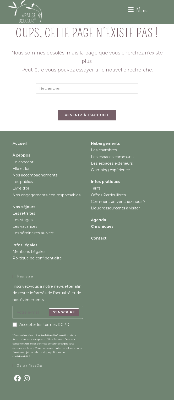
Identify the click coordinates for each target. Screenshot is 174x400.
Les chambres (104, 150)
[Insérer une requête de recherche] (87, 88)
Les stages (22, 220)
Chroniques (102, 226)
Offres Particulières (108, 195)
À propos (21, 155)
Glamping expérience (110, 170)
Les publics (23, 181)
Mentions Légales (29, 251)
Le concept (23, 162)
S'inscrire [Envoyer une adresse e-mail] (64, 312)
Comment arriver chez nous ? (118, 201)
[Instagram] (27, 378)
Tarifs (95, 188)
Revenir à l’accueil (87, 115)
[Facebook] (17, 378)
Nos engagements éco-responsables (46, 195)
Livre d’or (21, 188)
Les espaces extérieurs (112, 163)
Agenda (98, 220)
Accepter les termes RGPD (41, 324)
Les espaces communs (112, 156)
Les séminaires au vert (33, 233)
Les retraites (24, 213)
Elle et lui (21, 168)
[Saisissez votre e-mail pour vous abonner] (48, 312)
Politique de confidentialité (37, 258)
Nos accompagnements (35, 175)
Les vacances (25, 226)
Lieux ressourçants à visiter (115, 208)
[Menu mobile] (138, 10)
